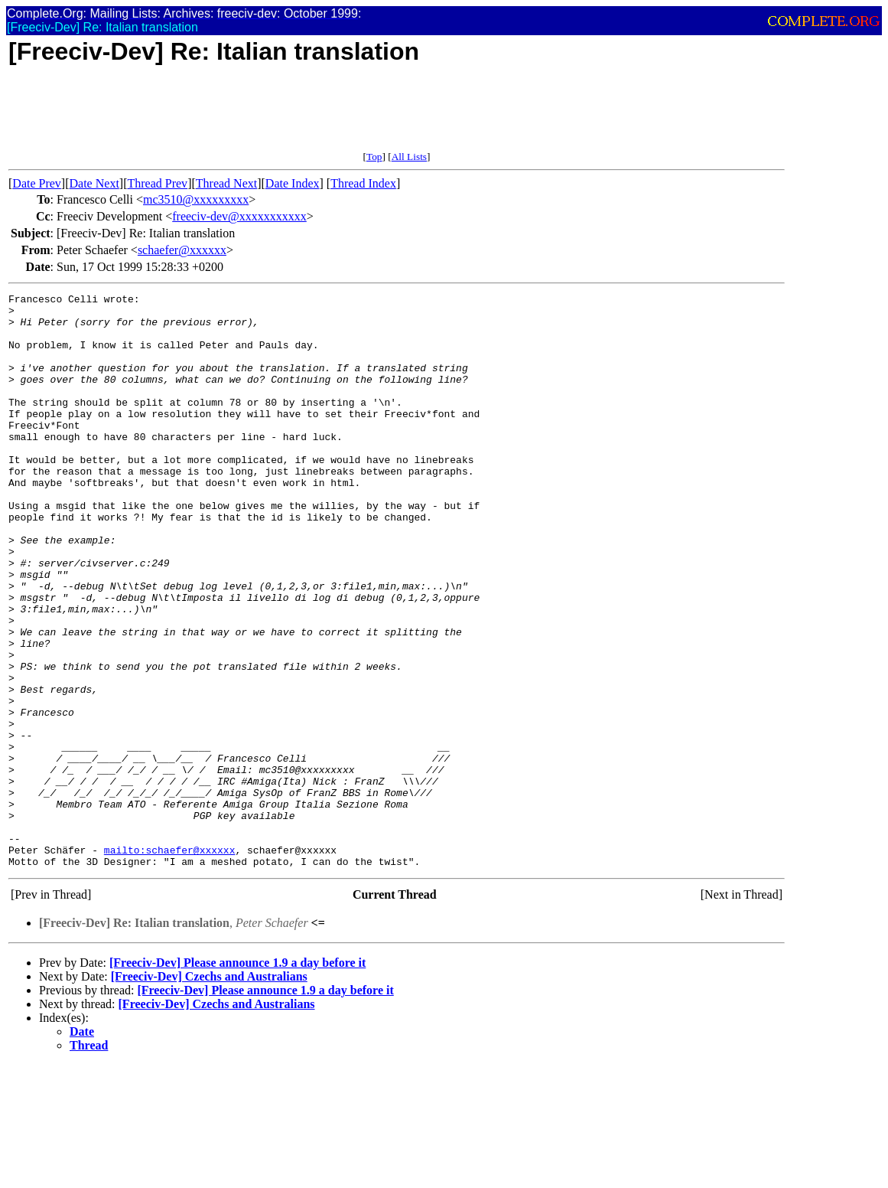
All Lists (409, 156)
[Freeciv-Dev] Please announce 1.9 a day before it (237, 1077)
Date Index (292, 183)
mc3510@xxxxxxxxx (196, 199)
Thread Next (226, 183)
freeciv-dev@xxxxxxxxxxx (239, 216)
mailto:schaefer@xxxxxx (170, 962)
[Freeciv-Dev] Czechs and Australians (209, 1091)
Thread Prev (157, 183)
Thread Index (363, 183)
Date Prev (36, 183)
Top (374, 156)
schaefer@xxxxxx (182, 249)
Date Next (94, 183)
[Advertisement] (286, 116)
